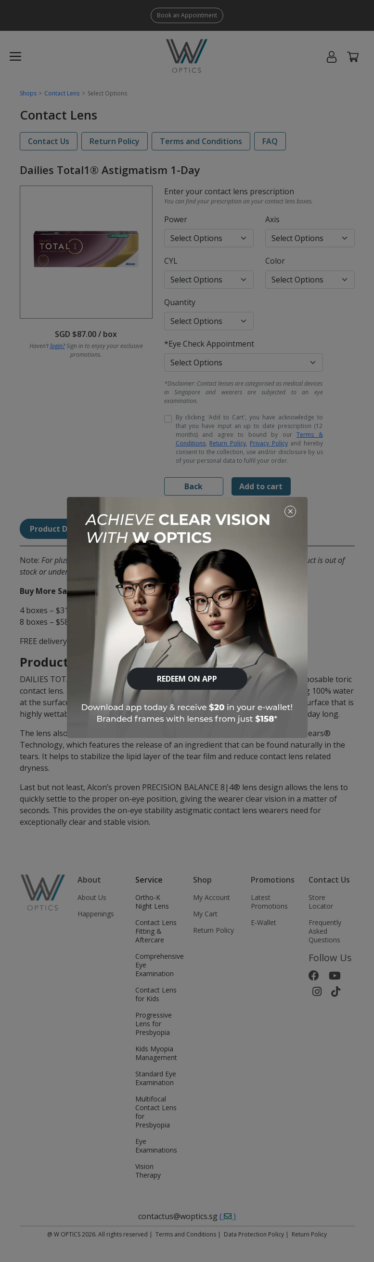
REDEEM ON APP (187, 678)
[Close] (290, 511)
